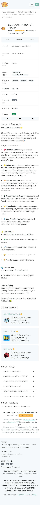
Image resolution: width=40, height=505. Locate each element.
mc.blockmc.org (18, 53)
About (22, 447)
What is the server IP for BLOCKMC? (15, 376)
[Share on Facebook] (20, 119)
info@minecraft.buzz (15, 454)
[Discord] (2, 463)
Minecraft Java (29, 419)
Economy (24, 80)
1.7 (13, 89)
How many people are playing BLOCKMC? (17, 396)
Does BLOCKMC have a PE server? (15, 381)
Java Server (17, 72)
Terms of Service (9, 474)
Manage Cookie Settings (27, 494)
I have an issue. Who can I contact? (15, 391)
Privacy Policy (22, 474)
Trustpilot (15, 467)
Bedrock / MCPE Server (20, 75)
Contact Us (5, 457)
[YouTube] (11, 463)
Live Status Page (9, 494)
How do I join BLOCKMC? (11, 371)
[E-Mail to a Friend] (32, 119)
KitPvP (31, 80)
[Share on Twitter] (7, 119)
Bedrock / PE (13, 422)
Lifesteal (15, 80)
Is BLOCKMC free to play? (12, 386)
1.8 (17, 89)
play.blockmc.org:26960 (21, 46)
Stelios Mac (24, 445)
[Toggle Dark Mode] (37, 4)
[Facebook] (5, 463)
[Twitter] (8, 463)
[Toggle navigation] (31, 4)
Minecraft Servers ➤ (25, 415)
